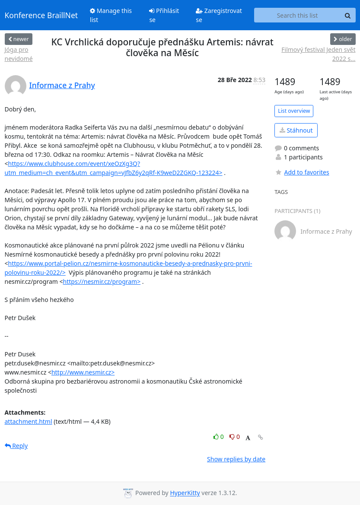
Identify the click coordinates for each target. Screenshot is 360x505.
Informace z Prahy (62, 85)
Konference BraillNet (41, 15)
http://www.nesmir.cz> (83, 372)
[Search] (348, 15)
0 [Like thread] (219, 436)
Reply (16, 445)
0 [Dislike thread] (234, 436)
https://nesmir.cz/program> (102, 281)
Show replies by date (236, 459)
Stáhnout (296, 130)
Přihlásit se (164, 15)
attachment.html (28, 421)
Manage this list (111, 15)
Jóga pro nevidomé (19, 54)
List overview (294, 110)
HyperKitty (185, 493)
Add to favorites (301, 172)
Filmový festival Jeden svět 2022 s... (318, 54)
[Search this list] (297, 15)
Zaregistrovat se (219, 15)
